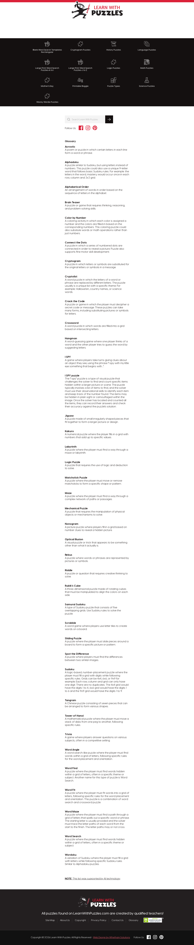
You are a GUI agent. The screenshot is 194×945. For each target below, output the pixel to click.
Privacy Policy (98, 920)
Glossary (133, 920)
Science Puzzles (147, 82)
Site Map (50, 920)
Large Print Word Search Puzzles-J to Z (80, 65)
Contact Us (118, 920)
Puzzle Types (113, 82)
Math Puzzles (146, 64)
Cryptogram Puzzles (80, 46)
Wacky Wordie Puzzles (47, 98)
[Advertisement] (97, 27)
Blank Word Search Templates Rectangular (47, 47)
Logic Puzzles (113, 64)
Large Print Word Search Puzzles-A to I (47, 65)
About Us (65, 920)
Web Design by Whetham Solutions (111, 937)
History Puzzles (113, 46)
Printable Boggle (80, 82)
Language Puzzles (147, 46)
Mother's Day (47, 82)
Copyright (80, 920)
